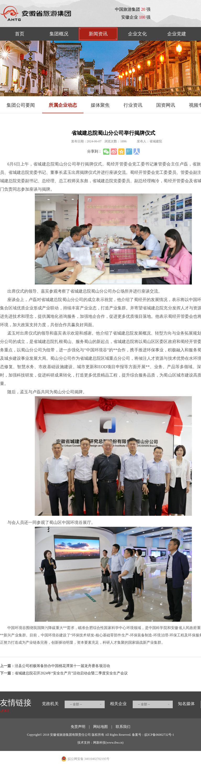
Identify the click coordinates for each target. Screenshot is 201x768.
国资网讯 (165, 105)
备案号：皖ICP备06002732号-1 (153, 735)
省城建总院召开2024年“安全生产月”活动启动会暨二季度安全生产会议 (71, 673)
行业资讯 (133, 105)
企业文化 (137, 33)
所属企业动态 (63, 105)
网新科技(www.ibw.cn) (108, 742)
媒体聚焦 (100, 105)
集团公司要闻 (21, 105)
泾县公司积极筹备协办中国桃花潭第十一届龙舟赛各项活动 (62, 666)
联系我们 (123, 727)
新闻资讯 (98, 33)
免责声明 (78, 727)
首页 (19, 33)
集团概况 (58, 33)
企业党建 (176, 33)
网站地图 (100, 727)
